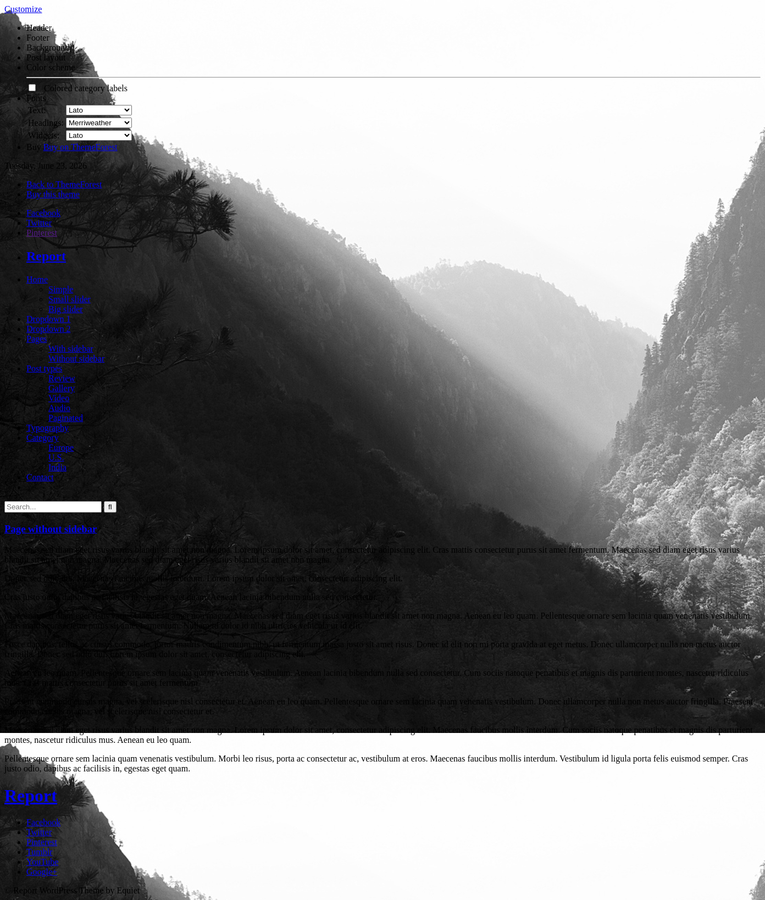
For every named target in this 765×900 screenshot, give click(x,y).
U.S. (56, 457)
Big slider (65, 309)
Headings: (46, 122)
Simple (60, 289)
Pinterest (41, 232)
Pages (36, 338)
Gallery (61, 388)
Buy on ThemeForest (80, 147)
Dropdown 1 (48, 319)
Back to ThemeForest (64, 184)
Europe (61, 447)
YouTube (42, 861)
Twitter (39, 222)
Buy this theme (53, 194)
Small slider (69, 299)
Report (46, 256)
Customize (23, 9)
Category (42, 437)
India (57, 467)
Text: (37, 110)
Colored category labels (78, 88)
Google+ (41, 871)
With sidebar (70, 348)
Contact (40, 477)
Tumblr (39, 852)
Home (37, 279)
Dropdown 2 (48, 329)
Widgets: (43, 135)
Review (61, 378)
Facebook (43, 213)
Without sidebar (76, 358)
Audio (59, 408)
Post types (44, 368)
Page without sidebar (50, 529)
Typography (47, 427)
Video (58, 398)
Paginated (65, 418)
